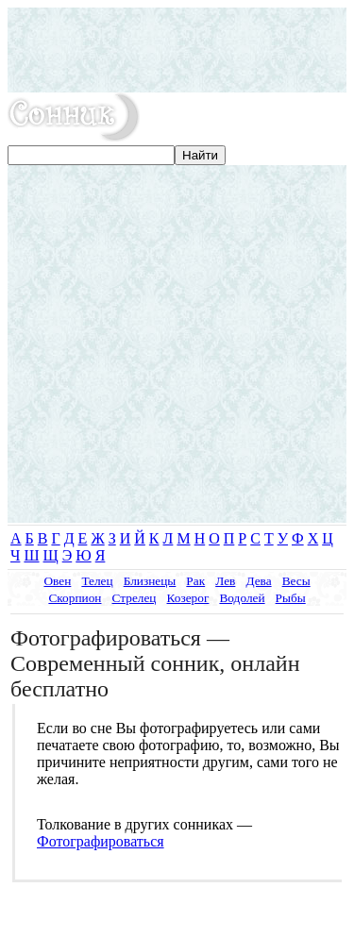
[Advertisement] (177, 50)
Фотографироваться (100, 841)
